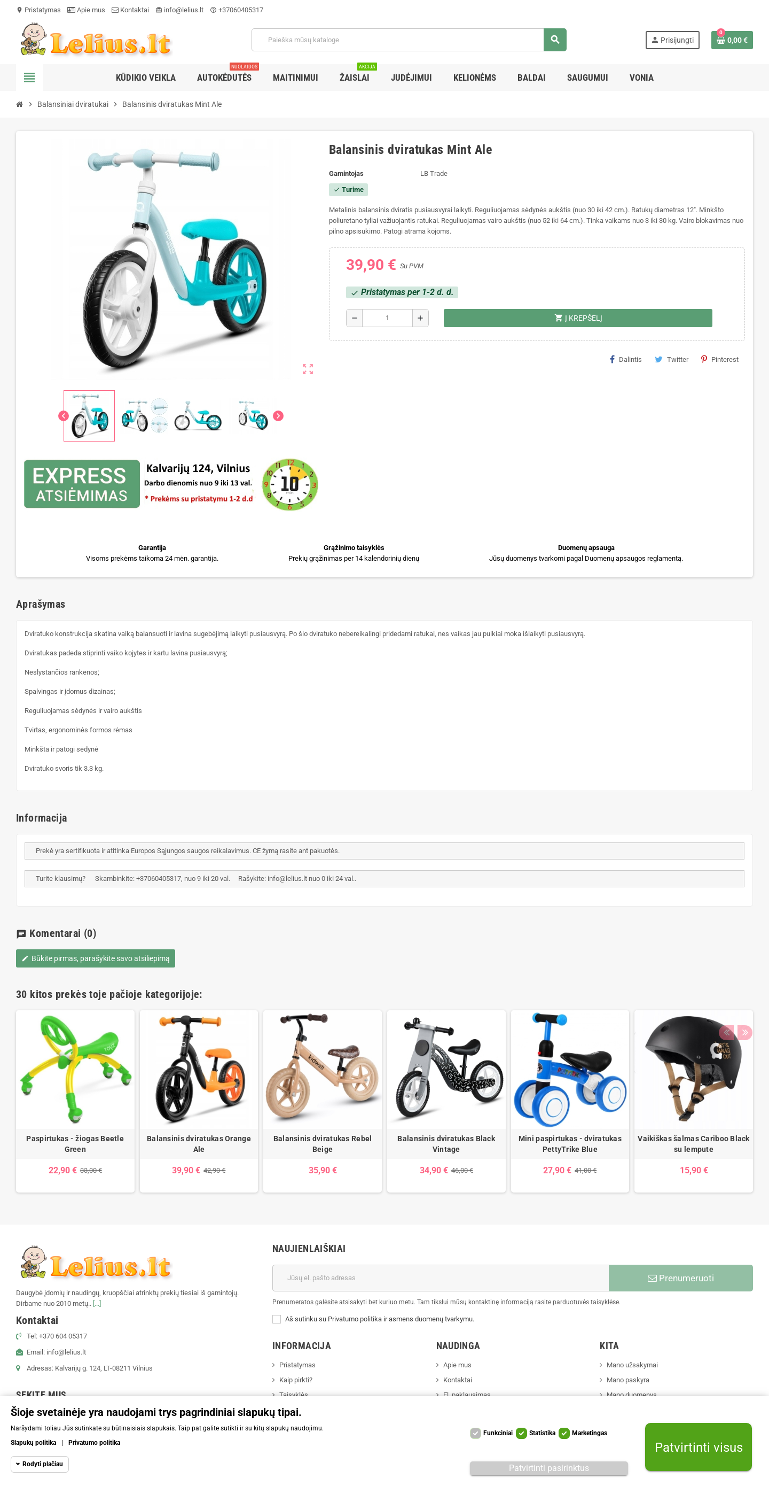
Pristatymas (38, 10)
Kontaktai (130, 10)
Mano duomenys (632, 1395)
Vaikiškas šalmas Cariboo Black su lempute (693, 1144)
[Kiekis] (387, 318)
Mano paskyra (628, 1380)
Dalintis (626, 359)
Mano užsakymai (632, 1365)
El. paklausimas (467, 1395)
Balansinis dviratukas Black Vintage (446, 1144)
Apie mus (86, 10)
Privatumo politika (94, 1442)
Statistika (542, 1433)
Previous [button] (726, 992)
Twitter (671, 359)
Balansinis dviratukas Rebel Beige (322, 1144)
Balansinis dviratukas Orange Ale (199, 1144)
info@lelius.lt (179, 10)
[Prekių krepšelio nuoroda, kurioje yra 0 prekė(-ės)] (732, 40)
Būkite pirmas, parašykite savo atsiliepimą (95, 958)
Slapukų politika (33, 1442)
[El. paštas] (440, 1278)
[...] (97, 1303)
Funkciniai (498, 1433)
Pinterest (720, 359)
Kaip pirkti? (295, 1380)
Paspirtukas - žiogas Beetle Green (75, 1144)
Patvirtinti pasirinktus (549, 1468)
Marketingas (589, 1433)
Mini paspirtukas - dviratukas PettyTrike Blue (570, 1144)
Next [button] (742, 992)
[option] (75, 1101)
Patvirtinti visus (698, 1447)
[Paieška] (409, 39)
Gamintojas (346, 173)
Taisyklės (293, 1395)
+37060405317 (236, 10)
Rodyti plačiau (42, 1464)
